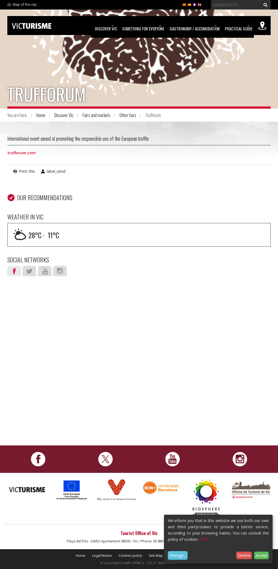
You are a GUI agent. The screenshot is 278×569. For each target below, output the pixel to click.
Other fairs (127, 115)
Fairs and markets (96, 115)
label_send (56, 171)
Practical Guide (230, 26)
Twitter (29, 271)
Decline (244, 555)
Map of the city (24, 4)
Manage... (177, 555)
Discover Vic (73, 26)
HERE (204, 539)
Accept (261, 555)
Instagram (60, 271)
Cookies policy (130, 555)
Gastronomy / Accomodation (178, 26)
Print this (27, 171)
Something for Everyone (118, 26)
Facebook (14, 271)
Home (40, 115)
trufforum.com (21, 152)
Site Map (156, 555)
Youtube (45, 271)
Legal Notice (102, 555)
